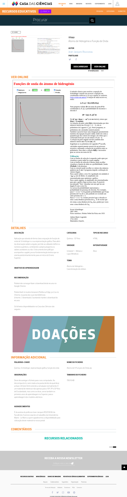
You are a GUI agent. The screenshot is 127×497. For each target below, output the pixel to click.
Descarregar (81, 66)
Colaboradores (54, 482)
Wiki (71, 4)
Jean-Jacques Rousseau (80, 51)
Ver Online (100, 66)
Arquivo (45, 482)
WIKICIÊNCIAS (40, 476)
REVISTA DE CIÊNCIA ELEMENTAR (74, 476)
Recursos (62, 4)
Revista (88, 4)
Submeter (121, 11)
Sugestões (65, 482)
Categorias (111, 11)
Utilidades (59, 487)
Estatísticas (67, 487)
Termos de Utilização (50, 487)
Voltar (16, 32)
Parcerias (84, 482)
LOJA (107, 476)
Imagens (79, 4)
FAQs (73, 487)
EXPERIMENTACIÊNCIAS (95, 476)
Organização (74, 482)
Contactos (79, 487)
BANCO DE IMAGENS (54, 476)
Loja (109, 4)
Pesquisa (99, 11)
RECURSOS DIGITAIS (27, 476)
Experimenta (100, 4)
